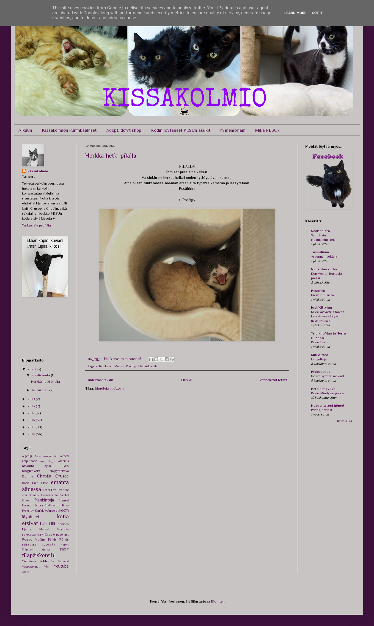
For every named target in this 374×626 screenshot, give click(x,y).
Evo (53, 490)
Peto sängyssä (323, 389)
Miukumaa (319, 355)
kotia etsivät (104, 366)
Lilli (52, 523)
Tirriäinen (29, 561)
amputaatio (29, 461)
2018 (32, 406)
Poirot (27, 539)
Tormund (63, 561)
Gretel (64, 495)
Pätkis (52, 539)
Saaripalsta (320, 231)
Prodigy (131, 366)
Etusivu (186, 380)
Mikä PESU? (267, 130)
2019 (32, 399)
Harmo (26, 505)
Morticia (63, 529)
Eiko (35, 483)
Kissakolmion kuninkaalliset (69, 130)
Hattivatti (52, 505)
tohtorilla (47, 561)
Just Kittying (321, 307)
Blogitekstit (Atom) (109, 388)
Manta (27, 529)
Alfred (64, 456)
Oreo (48, 534)
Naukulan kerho (324, 269)
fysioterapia (49, 495)
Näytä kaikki (344, 420)
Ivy (32, 510)
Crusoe (62, 476)
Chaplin (44, 476)
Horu (25, 510)
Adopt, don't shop (123, 130)
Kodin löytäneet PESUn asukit (180, 130)
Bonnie (27, 476)
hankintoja (44, 500)
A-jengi (27, 456)
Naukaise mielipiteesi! (123, 358)
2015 (31, 427)
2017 (31, 413)
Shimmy (27, 549)
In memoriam (233, 130)
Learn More (295, 13)
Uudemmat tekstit (100, 380)
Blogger (217, 601)
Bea (65, 466)
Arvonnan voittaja (324, 256)
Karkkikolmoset (47, 510)
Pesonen (318, 290)
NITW (40, 534)
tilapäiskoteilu (148, 366)
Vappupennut (31, 566)
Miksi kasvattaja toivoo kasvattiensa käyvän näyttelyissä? (327, 316)
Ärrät (25, 572)
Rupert (65, 544)
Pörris (64, 539)
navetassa (29, 534)
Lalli (43, 523)
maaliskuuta (41, 375)
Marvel (119, 366)
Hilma (65, 505)
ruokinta (48, 544)
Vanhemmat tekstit (273, 380)
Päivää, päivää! (321, 410)
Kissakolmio (38, 171)
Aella (38, 456)
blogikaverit (31, 471)
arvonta (28, 466)
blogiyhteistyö (59, 471)
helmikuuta (40, 390)
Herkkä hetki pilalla (110, 155)
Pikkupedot (320, 371)
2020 (32, 369)
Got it (317, 13)
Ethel (46, 490)
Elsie (44, 483)
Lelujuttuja (319, 359)
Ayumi (48, 466)
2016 (32, 420)
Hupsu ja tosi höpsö (327, 405)
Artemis (63, 461)
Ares (42, 461)
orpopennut (61, 534)
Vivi (46, 566)
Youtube (61, 566)
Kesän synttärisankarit (327, 376)
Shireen (46, 549)
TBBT (64, 549)
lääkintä (63, 524)
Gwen (26, 500)
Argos (51, 461)
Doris (25, 483)
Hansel (64, 500)
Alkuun (25, 130)
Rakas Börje (319, 342)
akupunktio (50, 456)
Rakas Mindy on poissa (328, 393)
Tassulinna (320, 252)
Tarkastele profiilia (36, 225)
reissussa (29, 544)
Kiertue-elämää (322, 295)
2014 (32, 434)
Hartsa (38, 505)
